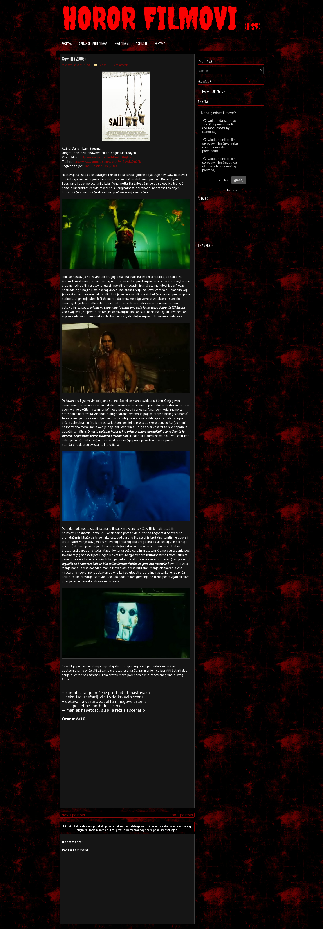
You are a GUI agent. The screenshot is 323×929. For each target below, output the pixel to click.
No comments (120, 64)
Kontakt (160, 43)
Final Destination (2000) (100, 166)
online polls (231, 190)
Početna (67, 43)
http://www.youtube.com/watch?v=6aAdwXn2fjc (107, 161)
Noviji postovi (73, 814)
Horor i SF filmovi (214, 91)
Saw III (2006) (74, 58)
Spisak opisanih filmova (93, 43)
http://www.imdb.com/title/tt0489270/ (107, 157)
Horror (102, 64)
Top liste (141, 43)
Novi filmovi (122, 43)
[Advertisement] (126, 773)
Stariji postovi (181, 814)
